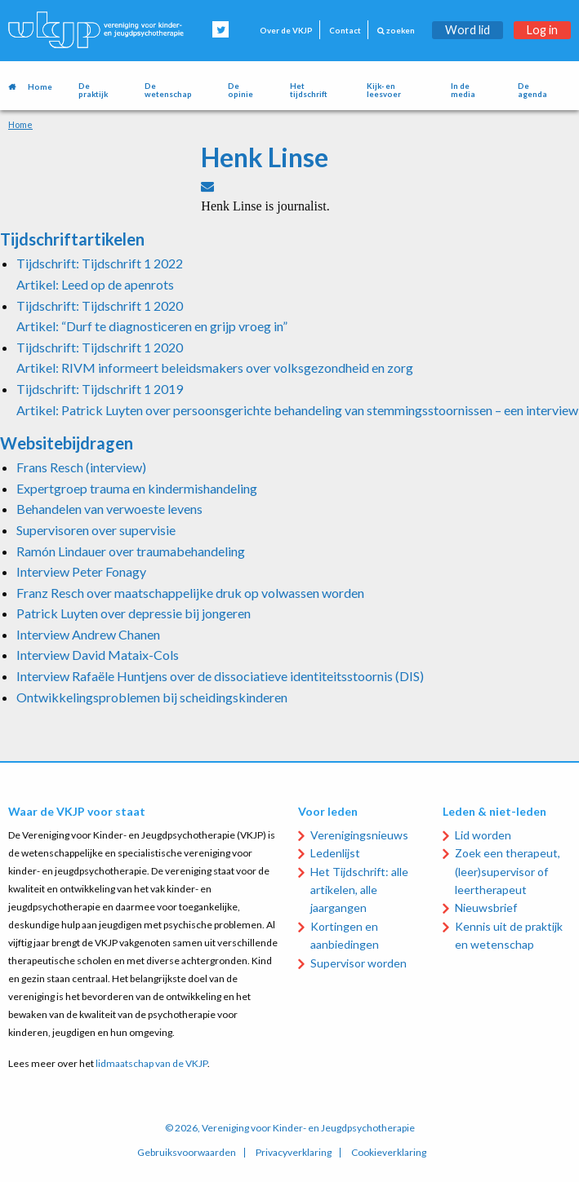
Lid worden (483, 835)
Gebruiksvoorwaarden (186, 1153)
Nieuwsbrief (486, 907)
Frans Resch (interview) (81, 467)
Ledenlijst (335, 853)
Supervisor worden (358, 963)
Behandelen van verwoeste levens (109, 508)
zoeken (396, 30)
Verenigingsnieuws (359, 835)
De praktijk (93, 90)
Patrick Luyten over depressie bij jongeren (133, 613)
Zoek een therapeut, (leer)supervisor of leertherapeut (507, 871)
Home (40, 86)
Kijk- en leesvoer (384, 90)
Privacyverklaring (294, 1153)
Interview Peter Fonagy (81, 571)
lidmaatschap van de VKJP (151, 1063)
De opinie (240, 90)
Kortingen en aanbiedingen (344, 935)
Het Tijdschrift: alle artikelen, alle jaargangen (359, 890)
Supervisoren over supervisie (96, 530)
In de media (463, 90)
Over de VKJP (286, 30)
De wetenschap (168, 90)
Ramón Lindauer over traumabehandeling (130, 551)
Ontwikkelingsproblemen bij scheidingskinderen (151, 697)
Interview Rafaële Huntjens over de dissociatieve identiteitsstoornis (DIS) (220, 676)
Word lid (467, 30)
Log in (542, 30)
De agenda (532, 90)
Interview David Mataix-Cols (97, 654)
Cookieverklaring (388, 1153)
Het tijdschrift (308, 90)
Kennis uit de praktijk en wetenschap (509, 935)
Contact (345, 30)
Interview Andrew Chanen (88, 634)
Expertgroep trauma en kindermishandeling (136, 488)
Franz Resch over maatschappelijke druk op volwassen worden (190, 592)
